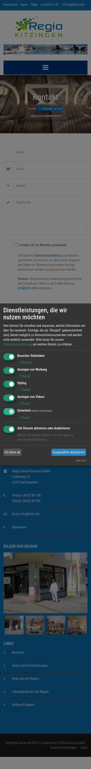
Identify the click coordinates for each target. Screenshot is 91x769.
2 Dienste (24, 362)
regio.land (81, 460)
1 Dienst (23, 376)
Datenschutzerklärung (17, 344)
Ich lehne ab (12, 452)
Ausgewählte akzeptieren (68, 452)
